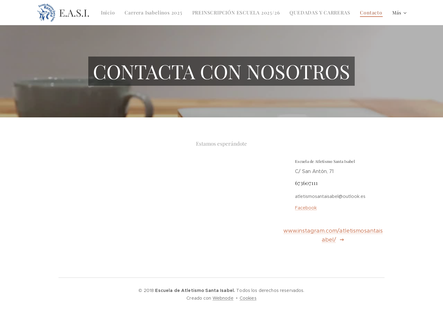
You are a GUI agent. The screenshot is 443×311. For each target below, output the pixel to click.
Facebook (306, 208)
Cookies (248, 298)
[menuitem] (118, 12)
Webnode (223, 298)
